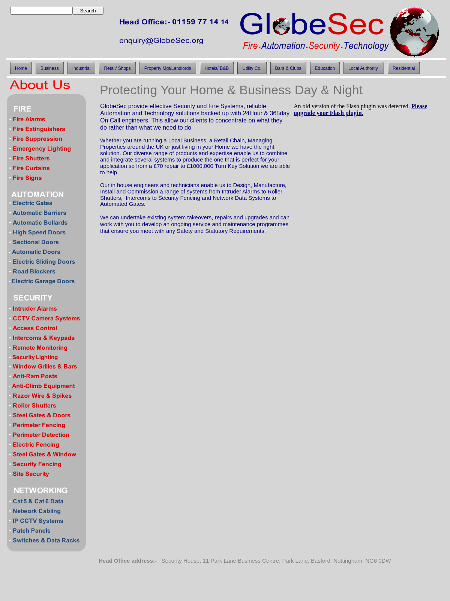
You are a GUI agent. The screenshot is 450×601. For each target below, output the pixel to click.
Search (88, 11)
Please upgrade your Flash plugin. (360, 109)
